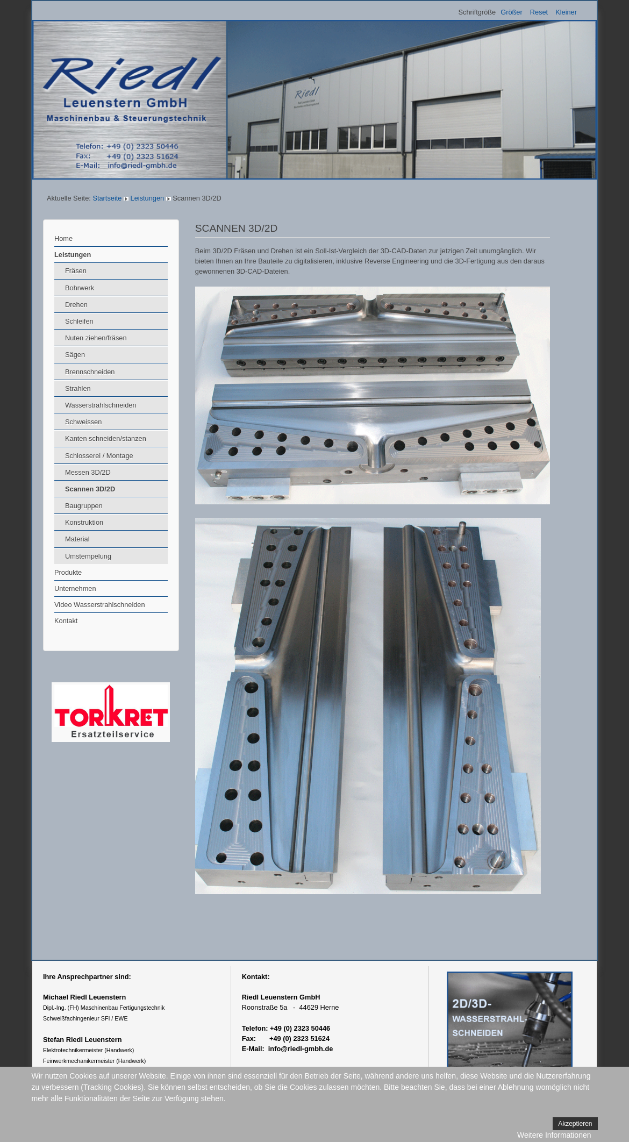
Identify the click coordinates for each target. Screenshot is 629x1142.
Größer (512, 12)
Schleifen (79, 321)
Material (77, 539)
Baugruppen (84, 506)
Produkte (68, 572)
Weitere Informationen (554, 1135)
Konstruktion (84, 522)
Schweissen (83, 422)
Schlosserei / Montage (99, 456)
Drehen (76, 305)
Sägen (75, 355)
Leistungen (148, 198)
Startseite (106, 198)
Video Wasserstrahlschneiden (99, 605)
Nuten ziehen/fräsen (96, 338)
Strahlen (78, 388)
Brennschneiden (90, 372)
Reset (539, 12)
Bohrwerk (79, 288)
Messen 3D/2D (88, 472)
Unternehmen (75, 588)
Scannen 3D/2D (90, 489)
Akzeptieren (575, 1123)
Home (63, 238)
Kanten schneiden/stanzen (105, 438)
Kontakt (65, 621)
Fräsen (76, 271)
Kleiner (566, 12)
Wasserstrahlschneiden (101, 405)
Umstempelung (88, 556)
